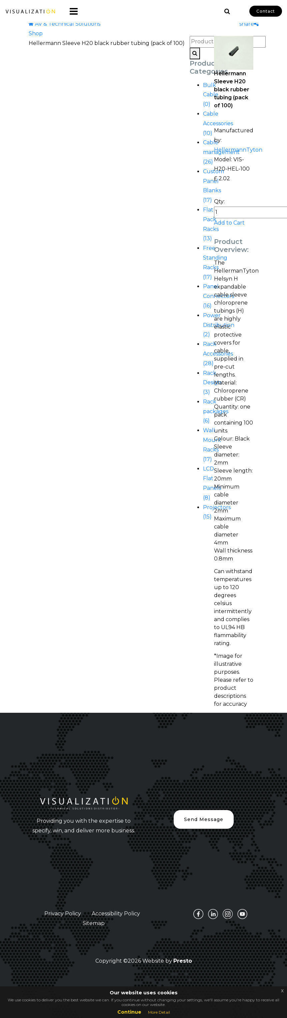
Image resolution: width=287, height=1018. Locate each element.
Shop (36, 33)
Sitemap (94, 923)
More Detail (159, 1012)
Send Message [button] (203, 819)
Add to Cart (229, 223)
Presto (182, 961)
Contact (265, 11)
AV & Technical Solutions (64, 24)
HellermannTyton (238, 150)
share (249, 24)
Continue (129, 1012)
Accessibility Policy (116, 913)
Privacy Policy (62, 913)
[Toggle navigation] (71, 11)
